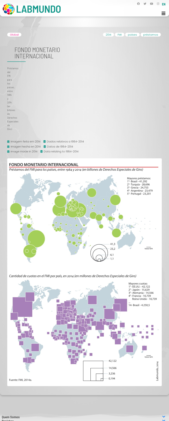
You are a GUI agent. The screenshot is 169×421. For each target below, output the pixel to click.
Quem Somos (83, 417)
